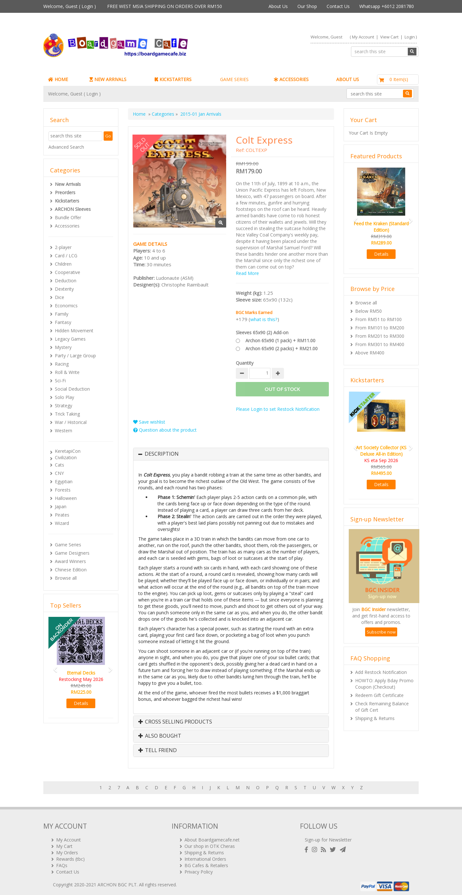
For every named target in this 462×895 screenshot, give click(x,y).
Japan (60, 506)
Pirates (62, 515)
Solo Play (64, 397)
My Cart (64, 844)
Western (63, 430)
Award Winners (70, 561)
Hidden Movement (74, 330)
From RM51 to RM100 (378, 319)
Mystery (63, 347)
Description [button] (162, 454)
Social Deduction (72, 389)
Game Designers (72, 553)
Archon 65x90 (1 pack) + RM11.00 (280, 340)
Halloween (66, 498)
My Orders (67, 850)
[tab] (231, 454)
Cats (59, 465)
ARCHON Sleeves (73, 209)
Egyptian (64, 481)
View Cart (389, 37)
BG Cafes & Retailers (206, 863)
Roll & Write (67, 372)
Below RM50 (368, 311)
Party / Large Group (75, 355)
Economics (66, 305)
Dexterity (64, 289)
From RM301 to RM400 (379, 344)
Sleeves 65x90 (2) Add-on (262, 332)
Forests (63, 490)
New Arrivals (68, 184)
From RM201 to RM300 (379, 336)
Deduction (65, 281)
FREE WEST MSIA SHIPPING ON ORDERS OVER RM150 (164, 6)
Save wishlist (149, 422)
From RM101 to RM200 (379, 328)
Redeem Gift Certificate (379, 695)
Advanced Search (66, 147)
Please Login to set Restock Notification (278, 409)
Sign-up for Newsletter (328, 837)
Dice (59, 297)
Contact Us (338, 6)
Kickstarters (67, 201)
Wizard (62, 523)
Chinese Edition (71, 570)
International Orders (205, 856)
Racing (62, 364)
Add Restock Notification (381, 672)
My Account (363, 37)
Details (81, 703)
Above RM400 (369, 353)
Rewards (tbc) (70, 856)
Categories (163, 114)
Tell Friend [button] (157, 750)
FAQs (61, 863)
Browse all (66, 578)
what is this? (264, 319)
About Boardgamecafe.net (212, 837)
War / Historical (71, 422)
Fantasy (63, 322)
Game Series (68, 545)
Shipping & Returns (375, 718)
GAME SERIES (234, 79)
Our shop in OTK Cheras (209, 844)
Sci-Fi (60, 380)
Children (63, 264)
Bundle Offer (68, 217)
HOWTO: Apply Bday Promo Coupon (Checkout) (384, 683)
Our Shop (307, 6)
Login (87, 6)
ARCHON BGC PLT (117, 882)
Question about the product (165, 430)
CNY (59, 473)
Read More (247, 273)
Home (139, 114)
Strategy (63, 405)
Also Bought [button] (159, 736)
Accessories (67, 226)
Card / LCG (66, 256)
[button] (53, 666)
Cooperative (67, 272)
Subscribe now (381, 632)
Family (61, 314)
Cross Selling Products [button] (175, 722)
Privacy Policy (198, 869)
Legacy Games (70, 339)
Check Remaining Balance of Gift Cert (382, 706)
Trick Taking (67, 414)
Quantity (244, 363)
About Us (278, 6)
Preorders (65, 192)
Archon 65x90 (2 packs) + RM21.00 (281, 348)
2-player (63, 247)
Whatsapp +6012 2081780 (386, 6)
